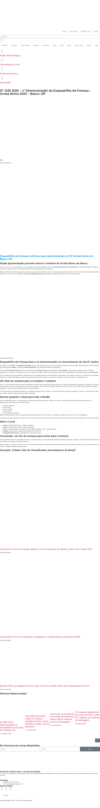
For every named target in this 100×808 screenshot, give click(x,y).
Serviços (88, 45)
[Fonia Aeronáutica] (2, 69)
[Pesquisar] (1, 40)
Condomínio (45, 45)
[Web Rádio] (2, 78)
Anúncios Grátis (78, 45)
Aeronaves (14, 45)
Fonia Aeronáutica (9, 73)
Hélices (62, 45)
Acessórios (5, 45)
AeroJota (5, 795)
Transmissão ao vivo (10, 64)
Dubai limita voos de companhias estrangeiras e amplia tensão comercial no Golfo (40, 637)
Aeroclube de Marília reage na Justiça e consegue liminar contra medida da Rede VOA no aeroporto (37, 721)
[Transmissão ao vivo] (2, 60)
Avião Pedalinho (25, 45)
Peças (69, 45)
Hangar (54, 45)
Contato (96, 31)
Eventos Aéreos (73, 31)
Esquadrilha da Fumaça (7, 267)
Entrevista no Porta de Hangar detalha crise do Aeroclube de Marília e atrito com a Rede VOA (46, 549)
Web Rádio (5, 82)
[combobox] (50, 36)
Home (64, 31)
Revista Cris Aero (86, 31)
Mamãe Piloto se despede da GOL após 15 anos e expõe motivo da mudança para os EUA (44, 686)
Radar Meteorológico (10, 55)
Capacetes (36, 45)
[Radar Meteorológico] (2, 51)
